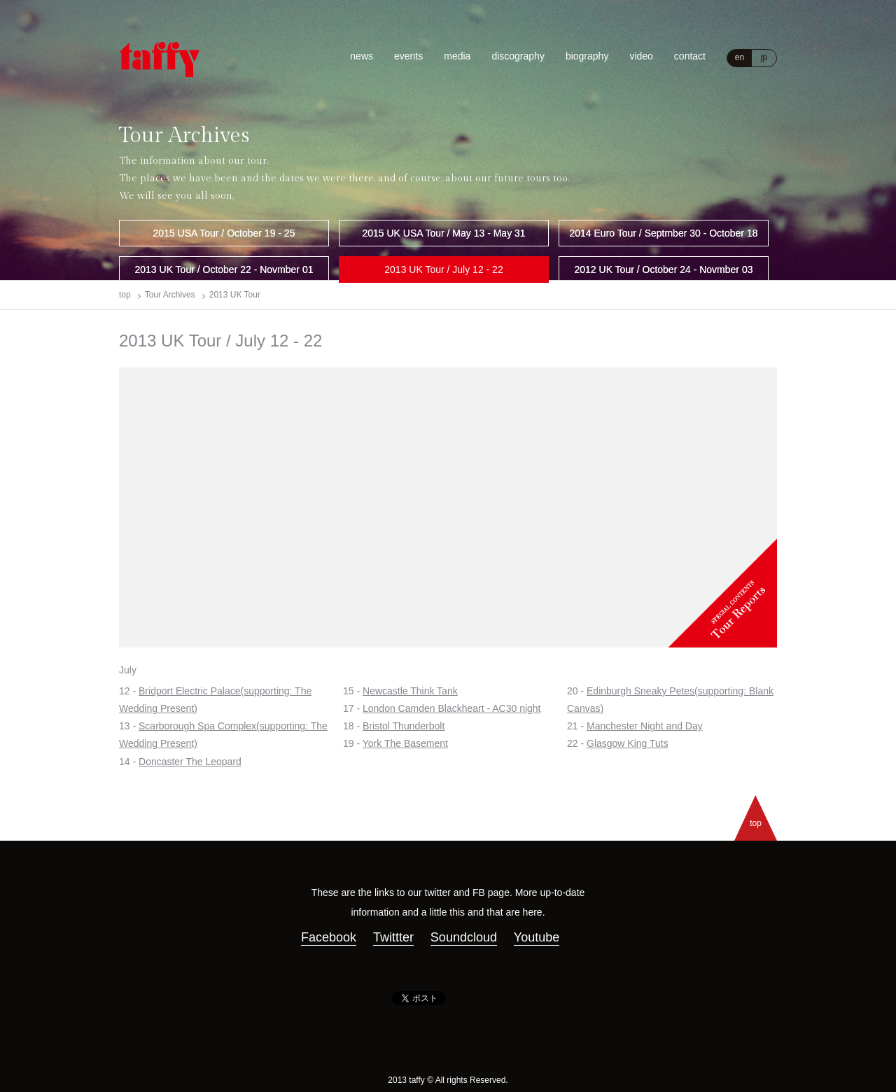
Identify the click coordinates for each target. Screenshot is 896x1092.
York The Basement (405, 743)
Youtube (536, 937)
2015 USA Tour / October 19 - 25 (224, 233)
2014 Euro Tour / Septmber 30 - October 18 (663, 233)
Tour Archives (170, 295)
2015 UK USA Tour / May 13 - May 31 (443, 233)
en (739, 57)
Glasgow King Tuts (627, 743)
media (457, 56)
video (640, 56)
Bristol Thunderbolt (403, 726)
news (361, 56)
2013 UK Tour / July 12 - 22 (443, 269)
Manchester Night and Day (645, 726)
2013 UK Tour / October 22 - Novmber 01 (224, 269)
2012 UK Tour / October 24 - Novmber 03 (664, 269)
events (408, 56)
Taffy (159, 59)
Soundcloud (463, 937)
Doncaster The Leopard (190, 761)
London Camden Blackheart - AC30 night (452, 708)
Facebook (328, 937)
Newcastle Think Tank (410, 690)
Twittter (393, 937)
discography (518, 56)
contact (690, 56)
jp (764, 57)
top (125, 295)
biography (587, 56)
